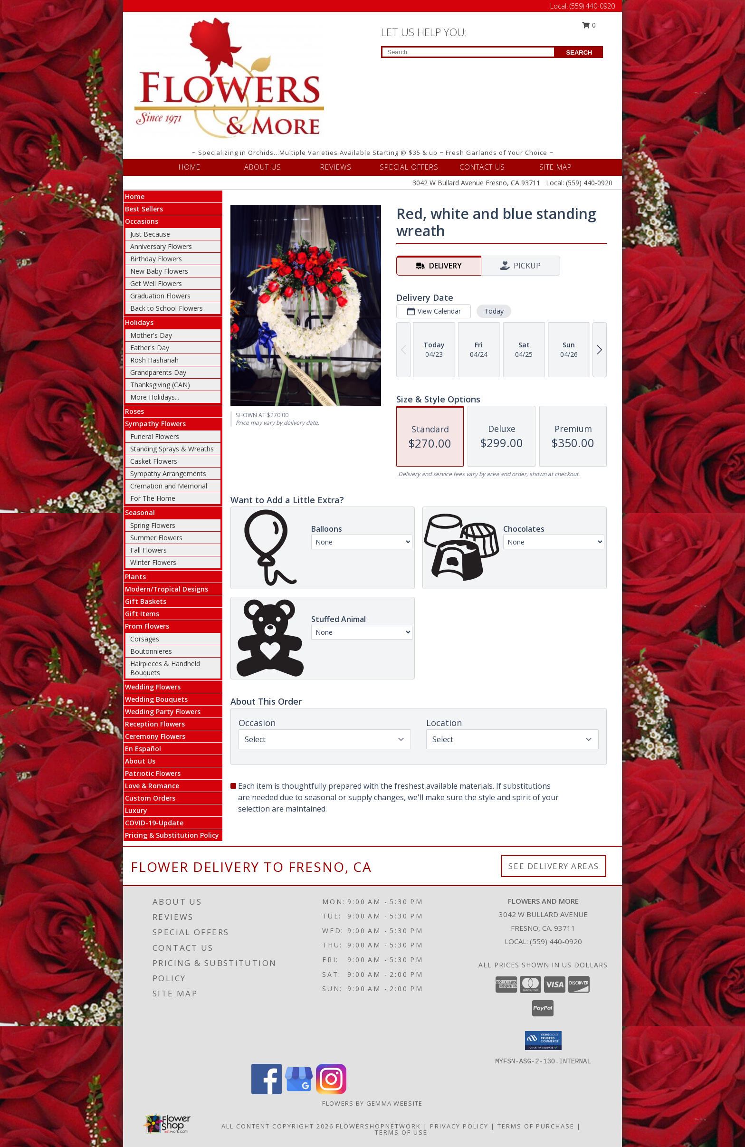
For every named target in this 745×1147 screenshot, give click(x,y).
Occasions (141, 221)
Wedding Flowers (153, 686)
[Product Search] (468, 52)
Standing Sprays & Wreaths (172, 448)
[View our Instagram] (331, 1091)
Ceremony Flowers (155, 736)
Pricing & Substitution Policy (172, 835)
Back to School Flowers (166, 308)
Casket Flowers (153, 461)
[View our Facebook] (266, 1091)
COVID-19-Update (154, 822)
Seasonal (140, 512)
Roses (134, 411)
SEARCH (579, 52)
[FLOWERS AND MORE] (229, 78)
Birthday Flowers (156, 258)
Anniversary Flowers (161, 246)
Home (134, 196)
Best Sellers (144, 208)
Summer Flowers (156, 537)
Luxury (136, 810)
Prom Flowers (147, 626)
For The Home (152, 498)
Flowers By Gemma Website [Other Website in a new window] (372, 1103)
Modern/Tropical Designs (166, 588)
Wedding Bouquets (156, 699)
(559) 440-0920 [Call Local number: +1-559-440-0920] (592, 5)
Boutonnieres (151, 651)
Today (494, 310)
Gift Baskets (145, 601)
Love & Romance (152, 785)
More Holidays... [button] (154, 396)
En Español (143, 748)
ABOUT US (262, 167)
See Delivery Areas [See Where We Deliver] (553, 865)
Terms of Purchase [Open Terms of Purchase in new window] (535, 1126)
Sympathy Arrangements (168, 473)
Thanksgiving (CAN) (160, 384)
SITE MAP (555, 167)
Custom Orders (150, 798)
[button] (543, 1040)
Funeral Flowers (154, 436)
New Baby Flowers (159, 271)
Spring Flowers (152, 525)
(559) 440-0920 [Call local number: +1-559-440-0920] (556, 941)
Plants (135, 576)
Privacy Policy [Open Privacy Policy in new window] (459, 1126)
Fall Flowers (148, 549)
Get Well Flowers (156, 283)
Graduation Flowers (160, 295)
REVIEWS (336, 167)
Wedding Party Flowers (163, 711)
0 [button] (589, 24)
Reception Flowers (155, 723)
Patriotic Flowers (153, 773)
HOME (190, 167)
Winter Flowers (153, 562)
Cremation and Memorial (168, 485)
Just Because (150, 234)
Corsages (144, 638)
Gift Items (142, 613)
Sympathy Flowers (155, 423)
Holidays (139, 322)
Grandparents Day (158, 372)
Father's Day (149, 347)
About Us (140, 760)
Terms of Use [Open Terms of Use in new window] (401, 1132)
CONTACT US (482, 167)
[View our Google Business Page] (299, 1091)
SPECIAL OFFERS (409, 167)
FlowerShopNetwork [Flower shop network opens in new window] (378, 1126)
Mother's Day (151, 335)
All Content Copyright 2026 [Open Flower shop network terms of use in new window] (277, 1126)
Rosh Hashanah (154, 359)
